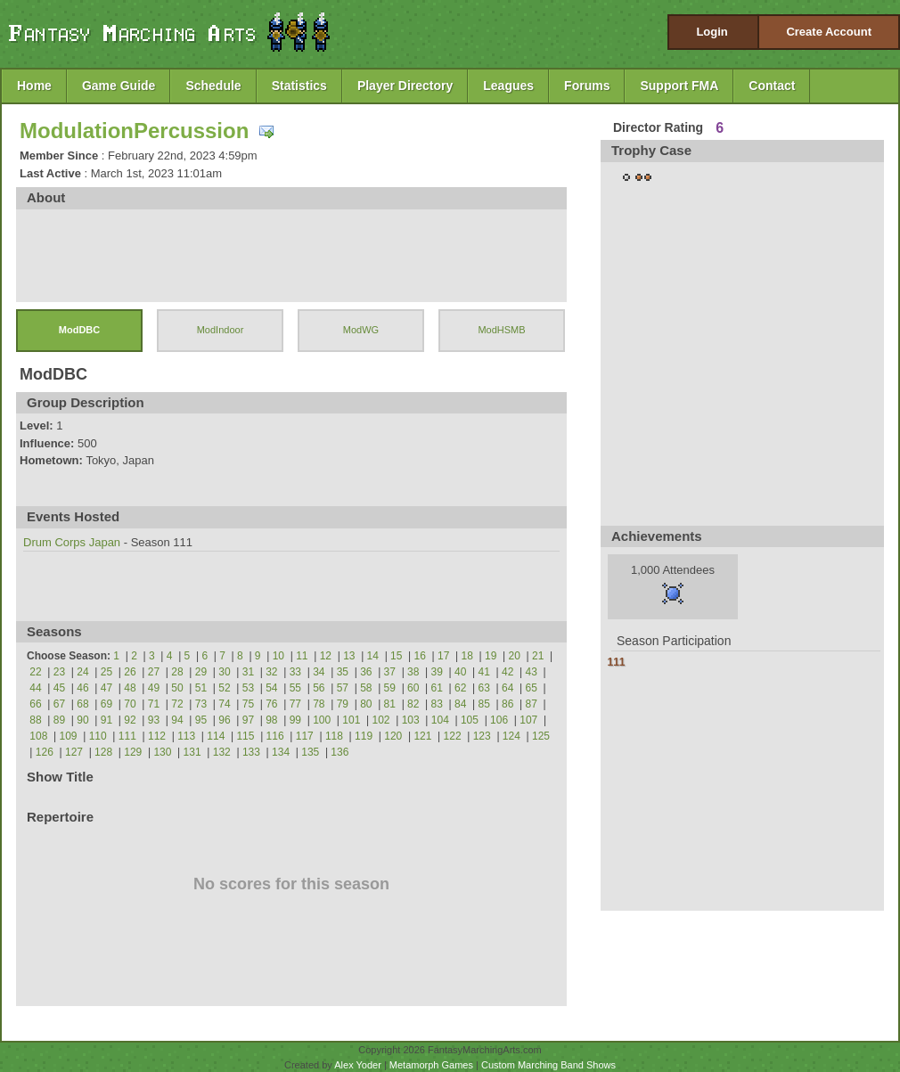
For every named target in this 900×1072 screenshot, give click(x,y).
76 (271, 704)
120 (393, 736)
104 (440, 720)
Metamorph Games (431, 1065)
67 (59, 704)
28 (177, 672)
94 (177, 720)
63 (484, 688)
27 (154, 672)
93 (154, 720)
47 (106, 688)
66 (35, 704)
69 (106, 704)
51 (201, 688)
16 (420, 656)
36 (366, 672)
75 (248, 704)
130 (162, 752)
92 (129, 720)
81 (390, 704)
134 (281, 752)
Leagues (508, 85)
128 (103, 752)
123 (482, 736)
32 (271, 672)
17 (443, 656)
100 (322, 720)
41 (484, 672)
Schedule (213, 85)
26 (129, 672)
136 (339, 752)
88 (35, 720)
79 (342, 704)
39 (437, 672)
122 (453, 736)
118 (334, 736)
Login (711, 31)
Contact (772, 85)
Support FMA (679, 85)
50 (177, 688)
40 (460, 672)
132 (222, 752)
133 (251, 752)
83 (437, 704)
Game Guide (118, 85)
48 (129, 688)
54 (271, 688)
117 (305, 736)
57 (342, 688)
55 (295, 688)
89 (59, 720)
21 (538, 656)
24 (82, 672)
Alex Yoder (357, 1065)
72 (177, 704)
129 (133, 752)
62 (460, 688)
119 (363, 736)
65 (531, 688)
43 (531, 672)
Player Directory (405, 85)
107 (528, 720)
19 (490, 656)
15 (396, 656)
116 (275, 736)
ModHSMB (501, 329)
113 (186, 736)
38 (413, 672)
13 (349, 656)
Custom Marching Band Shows (548, 1065)
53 (248, 688)
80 (366, 704)
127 (74, 752)
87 (531, 704)
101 (351, 720)
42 (507, 672)
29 (201, 672)
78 (318, 704)
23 (59, 672)
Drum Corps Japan (71, 542)
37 (390, 672)
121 (422, 736)
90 (82, 720)
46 (82, 688)
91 (106, 720)
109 (69, 736)
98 (271, 720)
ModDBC (79, 329)
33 (295, 672)
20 (514, 656)
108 (38, 736)
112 (157, 736)
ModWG (361, 329)
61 (437, 688)
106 (499, 720)
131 (192, 752)
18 (467, 656)
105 (470, 720)
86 (507, 704)
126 (44, 752)
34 (318, 672)
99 (295, 720)
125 (541, 736)
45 (59, 688)
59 (390, 688)
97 (248, 720)
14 (373, 656)
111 (127, 736)
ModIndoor (220, 329)
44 (35, 688)
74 (224, 704)
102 (380, 720)
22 (35, 672)
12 (325, 656)
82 (413, 704)
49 (154, 688)
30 (224, 672)
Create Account (828, 31)
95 (201, 720)
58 (366, 688)
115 (245, 736)
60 (413, 688)
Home (34, 85)
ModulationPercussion (134, 131)
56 (318, 688)
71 (154, 704)
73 (201, 704)
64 (507, 688)
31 (248, 672)
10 (278, 656)
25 (106, 672)
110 (98, 736)
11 (301, 656)
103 (411, 720)
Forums (587, 85)
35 (342, 672)
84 (460, 704)
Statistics (299, 85)
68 (82, 704)
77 (295, 704)
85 (484, 704)
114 (216, 736)
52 (224, 688)
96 (224, 720)
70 (129, 704)
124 (511, 736)
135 (310, 752)
